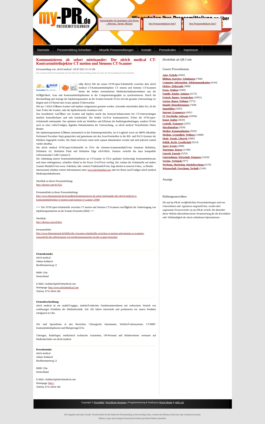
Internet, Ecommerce (174, 112)
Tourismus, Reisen (172, 149)
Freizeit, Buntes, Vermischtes (178, 97)
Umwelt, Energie (171, 153)
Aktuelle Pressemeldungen (116, 50)
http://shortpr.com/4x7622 (49, 184)
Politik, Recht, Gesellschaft (177, 142)
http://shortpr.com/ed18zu (49, 222)
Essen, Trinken (170, 90)
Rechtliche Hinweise (116, 402)
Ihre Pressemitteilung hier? (162, 23)
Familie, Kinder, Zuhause (176, 93)
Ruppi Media (165, 402)
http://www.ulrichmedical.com (63, 287)
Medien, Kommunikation (176, 131)
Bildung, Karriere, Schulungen (179, 78)
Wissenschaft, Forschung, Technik (181, 168)
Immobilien (169, 108)
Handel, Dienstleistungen (176, 105)
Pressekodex (167, 50)
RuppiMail (99, 402)
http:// (51, 383)
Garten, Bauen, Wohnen (175, 101)
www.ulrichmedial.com (99, 169)
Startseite (43, 50)
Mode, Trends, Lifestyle (175, 138)
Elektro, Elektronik (173, 86)
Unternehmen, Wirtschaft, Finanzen (182, 157)
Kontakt (146, 50)
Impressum (191, 50)
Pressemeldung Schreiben (74, 50)
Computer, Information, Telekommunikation (186, 82)
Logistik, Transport (173, 123)
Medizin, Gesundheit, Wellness (179, 134)
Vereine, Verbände (172, 161)
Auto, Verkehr (170, 75)
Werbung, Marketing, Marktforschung (183, 164)
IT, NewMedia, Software (175, 116)
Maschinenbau (170, 127)
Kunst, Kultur (170, 119)
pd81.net (179, 402)
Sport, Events (170, 146)
